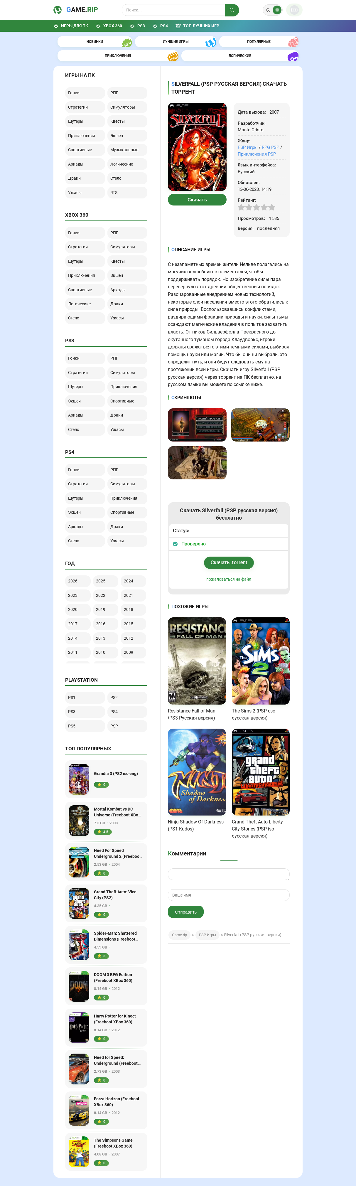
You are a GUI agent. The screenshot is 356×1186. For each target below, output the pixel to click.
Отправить (186, 899)
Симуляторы (125, 90)
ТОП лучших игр (197, 25)
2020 (75, 544)
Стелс (118, 153)
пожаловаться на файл (228, 565)
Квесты (120, 103)
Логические (124, 140)
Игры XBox (234, 1140)
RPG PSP (270, 133)
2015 (130, 557)
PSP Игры (248, 133)
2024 (130, 519)
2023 (75, 532)
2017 (75, 557)
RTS (116, 165)
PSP (116, 660)
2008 (75, 596)
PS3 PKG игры (237, 1158)
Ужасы (77, 165)
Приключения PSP (257, 140)
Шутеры (78, 103)
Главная (184, 1140)
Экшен (119, 115)
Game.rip (179, 922)
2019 (103, 544)
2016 (103, 557)
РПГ (116, 78)
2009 (130, 583)
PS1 (73, 635)
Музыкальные (127, 128)
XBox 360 (109, 25)
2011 (75, 583)
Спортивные (83, 128)
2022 (103, 532)
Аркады (78, 140)
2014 (75, 570)
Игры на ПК (187, 1149)
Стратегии (80, 90)
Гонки (76, 78)
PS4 (160, 25)
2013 (103, 570)
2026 (75, 519)
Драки (76, 153)
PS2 (116, 635)
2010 (103, 583)
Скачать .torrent (229, 548)
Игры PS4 (233, 1167)
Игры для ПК (70, 25)
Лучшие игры (188, 1158)
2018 (130, 544)
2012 (130, 570)
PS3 (137, 25)
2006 (130, 596)
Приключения (84, 115)
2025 (103, 519)
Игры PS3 (233, 1149)
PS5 (73, 660)
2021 (130, 532)
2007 (103, 596)
